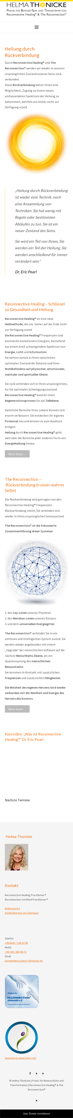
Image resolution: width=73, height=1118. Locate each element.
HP (37, 1075)
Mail (43, 1075)
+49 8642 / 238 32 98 (16, 943)
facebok (30, 1075)
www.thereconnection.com (20, 1058)
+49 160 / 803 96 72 (15, 952)
